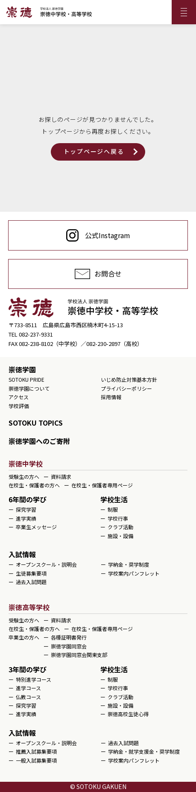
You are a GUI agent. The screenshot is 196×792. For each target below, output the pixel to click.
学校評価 (19, 405)
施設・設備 (120, 535)
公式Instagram (107, 235)
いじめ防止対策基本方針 (129, 379)
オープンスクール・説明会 (46, 564)
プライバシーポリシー (126, 388)
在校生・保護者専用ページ (102, 485)
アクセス (19, 396)
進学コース (28, 687)
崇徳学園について (29, 388)
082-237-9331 (36, 334)
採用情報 (111, 396)
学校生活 (114, 499)
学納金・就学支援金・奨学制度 (144, 751)
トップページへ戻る (94, 151)
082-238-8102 (36, 344)
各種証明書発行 (69, 637)
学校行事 (118, 518)
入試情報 (22, 554)
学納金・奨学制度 (128, 564)
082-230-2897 (103, 344)
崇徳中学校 (26, 463)
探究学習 (26, 509)
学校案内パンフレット (134, 573)
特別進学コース (33, 679)
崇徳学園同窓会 (69, 646)
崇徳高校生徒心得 (128, 713)
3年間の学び (28, 669)
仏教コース (28, 696)
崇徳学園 (22, 369)
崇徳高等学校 (29, 607)
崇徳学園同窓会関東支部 (79, 654)
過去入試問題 (31, 581)
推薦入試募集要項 (36, 751)
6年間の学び (28, 499)
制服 (113, 509)
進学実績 (26, 518)
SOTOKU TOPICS (36, 423)
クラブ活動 (120, 526)
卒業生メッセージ (36, 526)
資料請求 (61, 476)
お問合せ (108, 273)
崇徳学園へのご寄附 (39, 441)
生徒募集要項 (31, 573)
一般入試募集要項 (36, 760)
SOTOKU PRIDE (26, 379)
